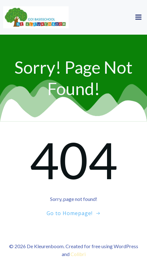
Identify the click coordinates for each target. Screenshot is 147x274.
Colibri (78, 254)
